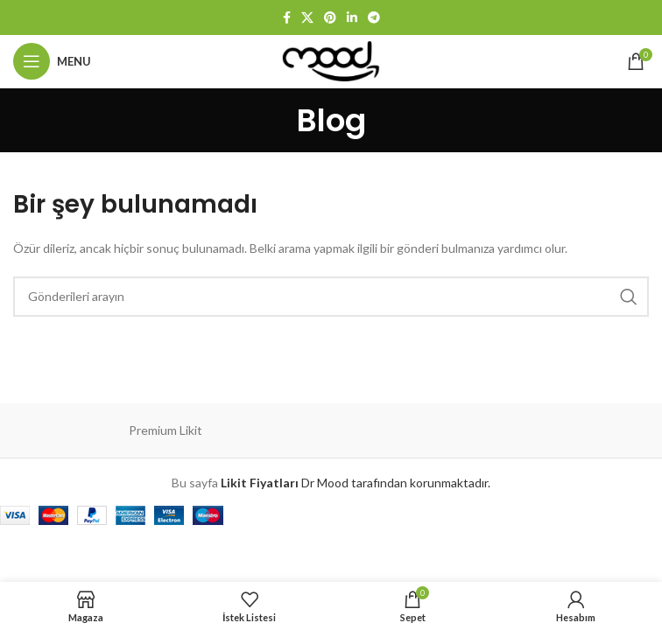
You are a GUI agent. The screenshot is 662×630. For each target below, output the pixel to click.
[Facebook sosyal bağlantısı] (287, 17)
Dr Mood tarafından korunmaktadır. (355, 482)
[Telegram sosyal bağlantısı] (374, 17)
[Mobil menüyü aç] (52, 61)
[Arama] (331, 296)
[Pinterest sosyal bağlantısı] (330, 17)
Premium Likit (165, 430)
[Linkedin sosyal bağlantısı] (352, 17)
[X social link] (307, 17)
